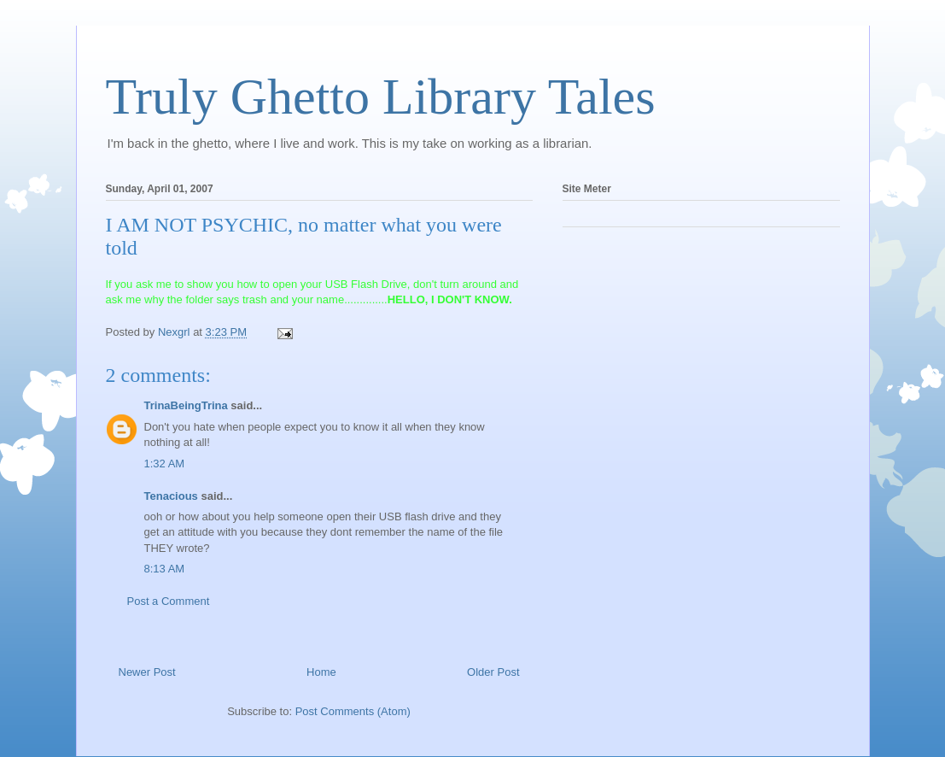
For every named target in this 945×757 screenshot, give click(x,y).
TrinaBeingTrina (186, 405)
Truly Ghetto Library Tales (381, 96)
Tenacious (171, 496)
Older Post (493, 672)
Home (321, 672)
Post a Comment (168, 601)
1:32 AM (164, 463)
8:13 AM (164, 568)
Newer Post (147, 672)
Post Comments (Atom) (353, 711)
